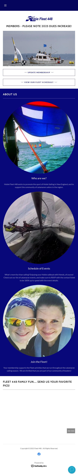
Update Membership (39, 72)
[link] (39, 19)
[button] (5, 5)
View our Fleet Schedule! (39, 82)
